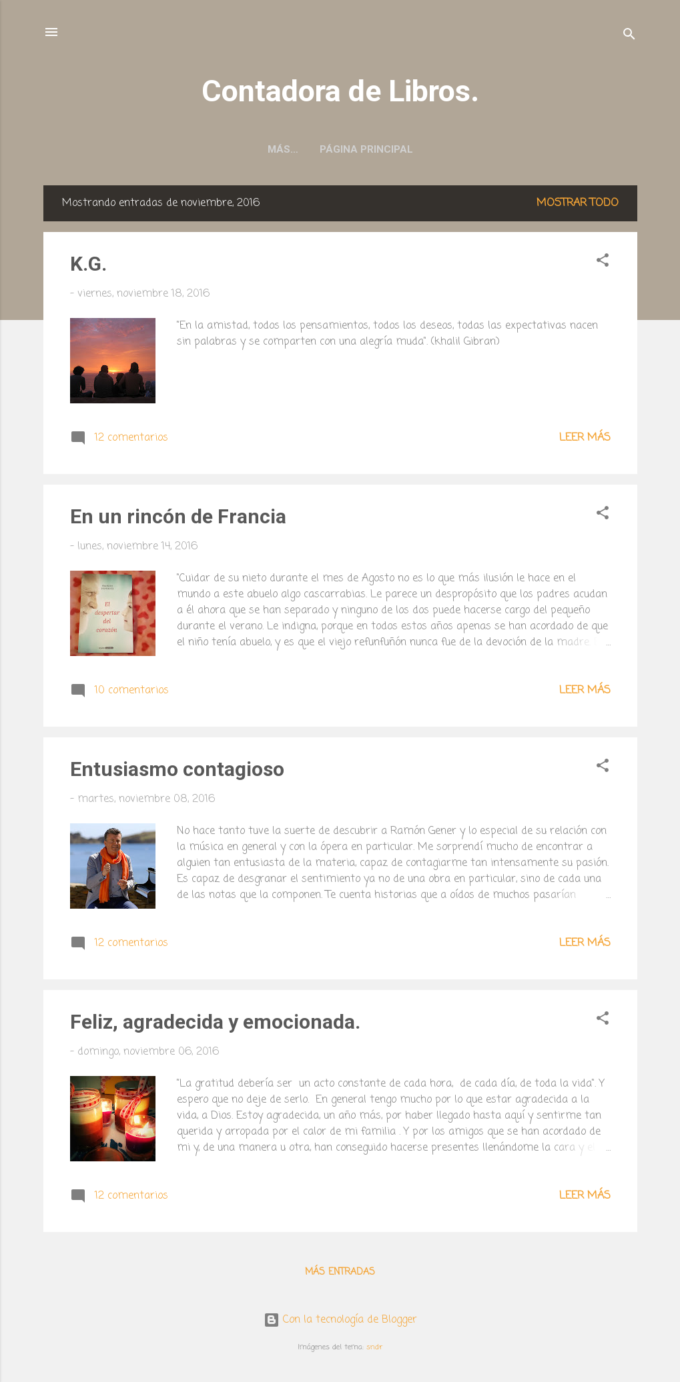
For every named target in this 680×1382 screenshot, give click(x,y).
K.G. (88, 263)
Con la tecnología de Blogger (340, 1320)
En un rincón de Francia (178, 516)
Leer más (585, 438)
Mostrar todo (578, 203)
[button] (603, 262)
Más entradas (340, 1272)
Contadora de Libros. (340, 91)
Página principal (340, 149)
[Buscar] (629, 36)
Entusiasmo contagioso (177, 769)
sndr (374, 1347)
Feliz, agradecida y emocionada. (215, 1021)
